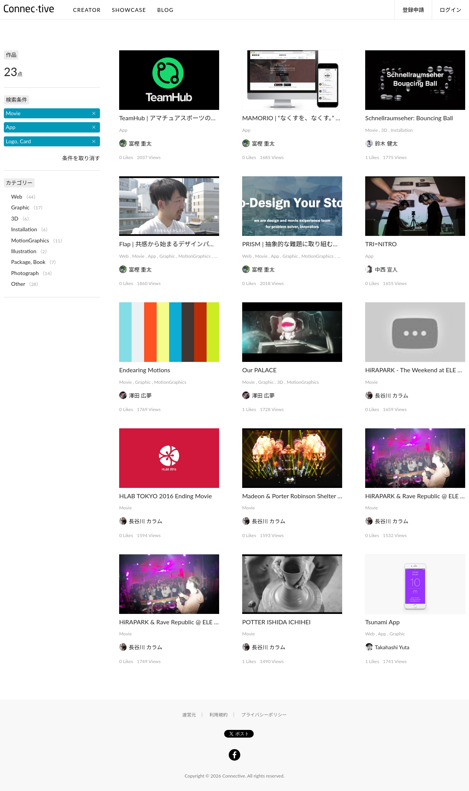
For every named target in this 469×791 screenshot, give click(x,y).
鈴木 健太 (386, 143)
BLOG (165, 10)
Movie (371, 130)
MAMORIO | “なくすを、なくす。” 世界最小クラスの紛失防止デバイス (338, 117)
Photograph (25, 273)
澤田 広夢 (140, 395)
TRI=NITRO (381, 243)
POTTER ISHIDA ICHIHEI (276, 621)
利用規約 (219, 715)
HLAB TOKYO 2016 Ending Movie (165, 495)
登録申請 (413, 10)
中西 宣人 (386, 269)
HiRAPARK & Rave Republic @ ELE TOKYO (177, 621)
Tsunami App (382, 621)
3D (384, 130)
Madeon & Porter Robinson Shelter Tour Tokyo (304, 495)
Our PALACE (259, 369)
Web (124, 256)
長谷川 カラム (391, 395)
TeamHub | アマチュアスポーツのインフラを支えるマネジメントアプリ (217, 117)
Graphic (167, 256)
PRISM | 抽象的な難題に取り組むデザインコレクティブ (318, 243)
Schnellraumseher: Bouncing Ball (409, 117)
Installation (401, 130)
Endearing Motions (144, 369)
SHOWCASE (129, 10)
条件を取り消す (81, 158)
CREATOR (87, 10)
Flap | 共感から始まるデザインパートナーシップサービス (197, 243)
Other (18, 283)
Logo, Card (18, 141)
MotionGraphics (194, 256)
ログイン (450, 10)
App (123, 130)
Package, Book (28, 262)
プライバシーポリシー (264, 715)
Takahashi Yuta (392, 647)
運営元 (189, 715)
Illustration (24, 251)
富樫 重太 (140, 143)
